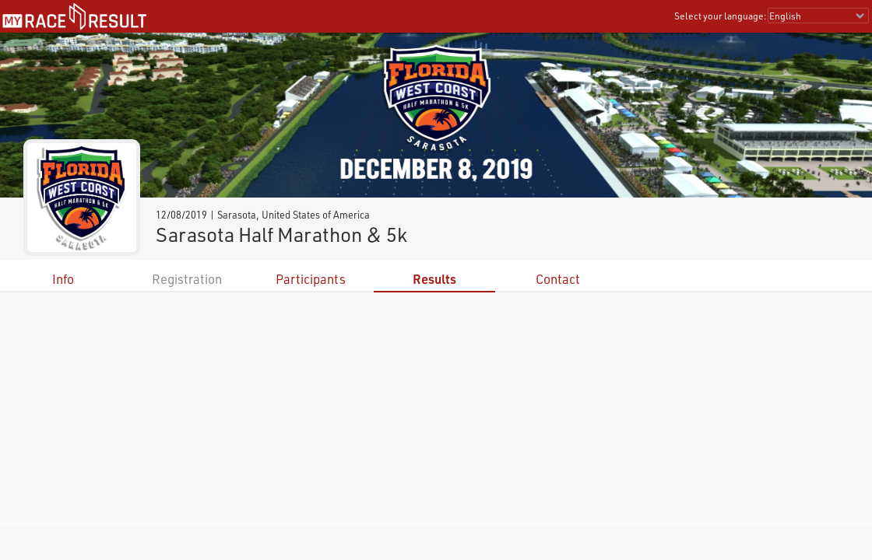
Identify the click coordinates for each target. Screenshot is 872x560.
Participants (311, 279)
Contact (558, 279)
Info (63, 279)
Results (434, 279)
